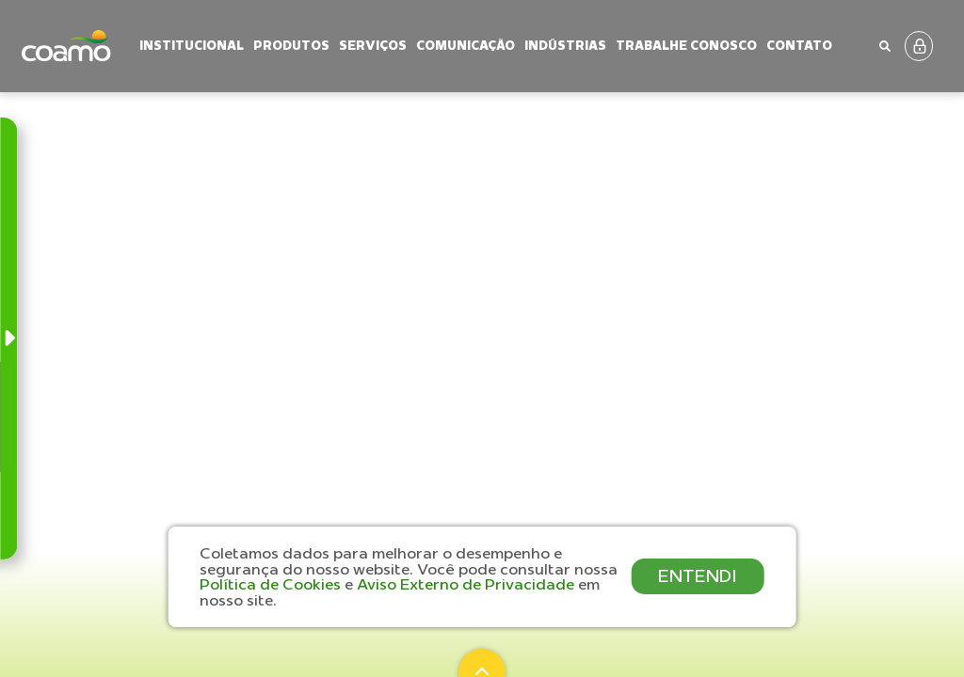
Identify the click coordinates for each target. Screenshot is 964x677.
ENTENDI (697, 576)
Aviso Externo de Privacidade (467, 584)
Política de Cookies (272, 584)
